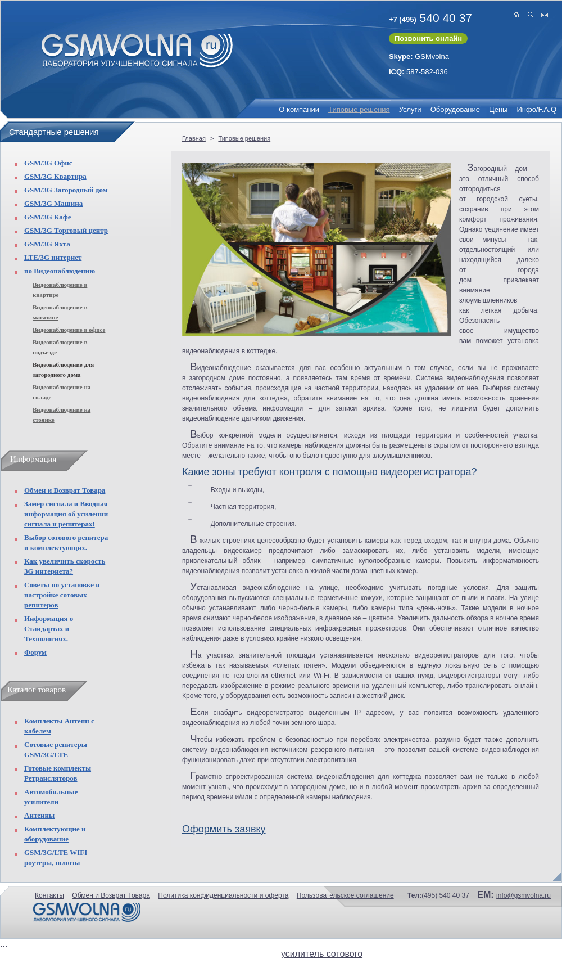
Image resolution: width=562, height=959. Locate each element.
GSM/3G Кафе (47, 217)
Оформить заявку (224, 829)
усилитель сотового (321, 953)
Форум (35, 652)
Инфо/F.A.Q (536, 109)
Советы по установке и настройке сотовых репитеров (62, 594)
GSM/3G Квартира (55, 176)
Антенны (39, 815)
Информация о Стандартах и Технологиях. (48, 628)
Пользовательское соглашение (345, 895)
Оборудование (455, 109)
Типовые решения (359, 109)
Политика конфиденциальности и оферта (223, 895)
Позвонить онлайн (428, 38)
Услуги (410, 109)
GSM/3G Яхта (47, 244)
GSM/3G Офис (48, 163)
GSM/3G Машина (53, 203)
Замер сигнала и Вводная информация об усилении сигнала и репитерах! (66, 513)
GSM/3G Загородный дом (66, 190)
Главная (194, 138)
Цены (498, 109)
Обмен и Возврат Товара (64, 490)
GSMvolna (419, 56)
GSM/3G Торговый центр (66, 230)
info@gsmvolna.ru (523, 895)
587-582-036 (418, 71)
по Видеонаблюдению (59, 271)
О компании (299, 109)
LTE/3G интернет (52, 257)
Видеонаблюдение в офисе (69, 329)
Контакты (49, 895)
